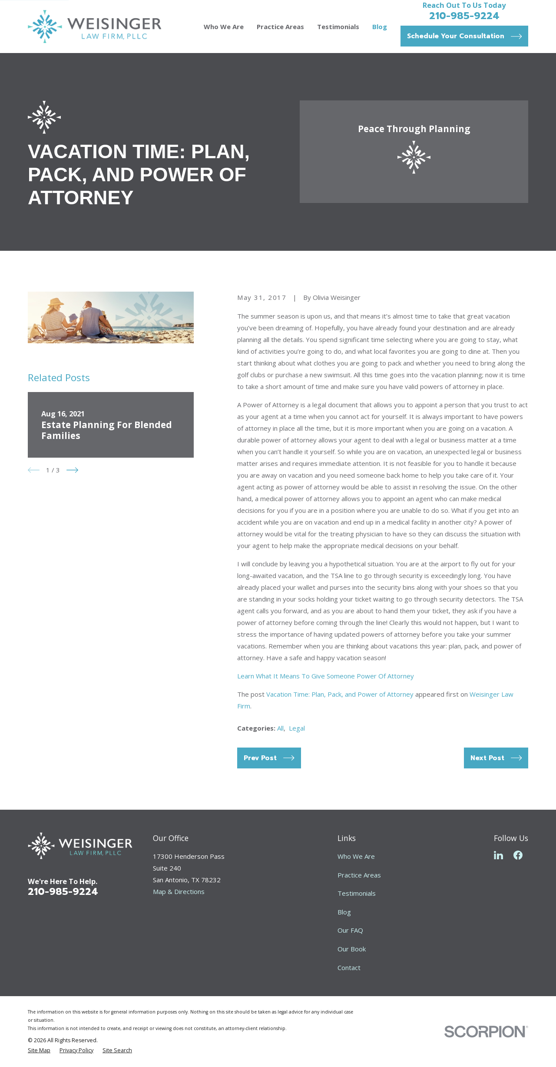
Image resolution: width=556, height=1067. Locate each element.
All (280, 728)
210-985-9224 (464, 15)
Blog (344, 911)
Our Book (352, 948)
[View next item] (72, 470)
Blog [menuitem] (379, 26)
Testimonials (357, 893)
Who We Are (356, 856)
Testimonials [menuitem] (338, 26)
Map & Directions (179, 891)
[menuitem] (39, 1051)
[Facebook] (518, 855)
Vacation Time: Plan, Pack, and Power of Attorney (340, 694)
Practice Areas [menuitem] (280, 26)
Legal (297, 728)
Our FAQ (350, 930)
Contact (349, 967)
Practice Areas (359, 875)
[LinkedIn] (498, 855)
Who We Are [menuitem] (224, 26)
